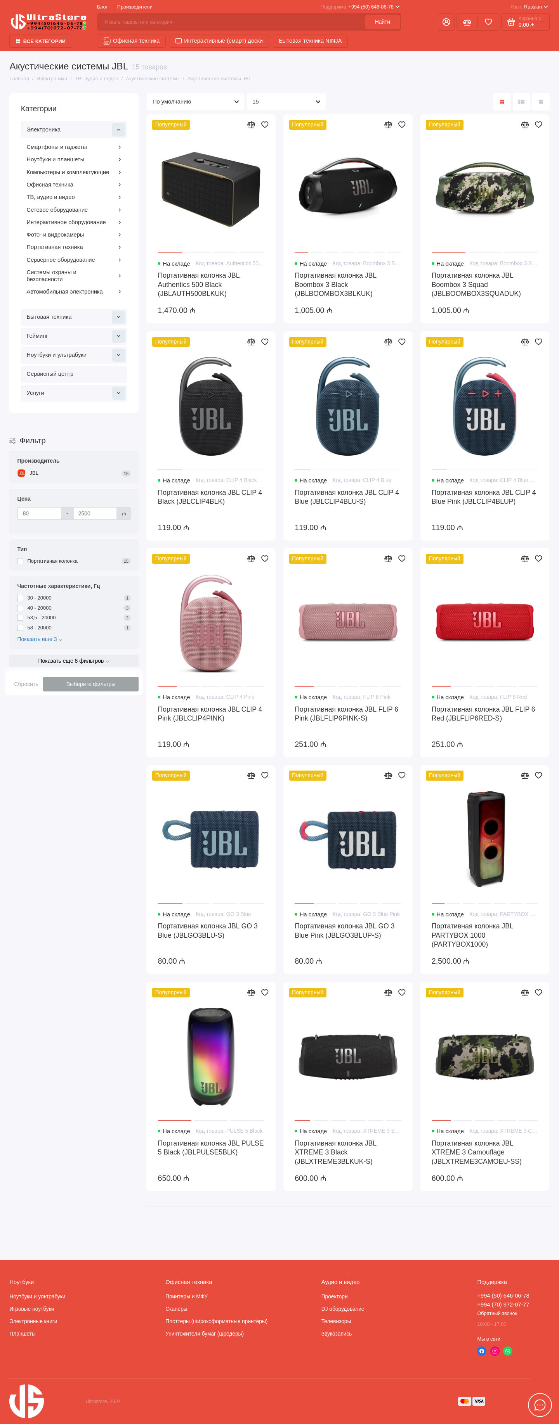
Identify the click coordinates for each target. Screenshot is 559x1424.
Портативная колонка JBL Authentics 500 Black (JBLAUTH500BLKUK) (199, 284)
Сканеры (176, 1309)
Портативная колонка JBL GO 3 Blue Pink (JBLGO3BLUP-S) (344, 930)
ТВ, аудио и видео (74, 197)
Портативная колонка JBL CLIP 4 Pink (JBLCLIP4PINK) (210, 713)
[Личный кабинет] (446, 22)
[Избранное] (488, 22)
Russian (529, 7)
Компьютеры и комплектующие (74, 172)
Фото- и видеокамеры (74, 235)
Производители (135, 7)
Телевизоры (336, 1321)
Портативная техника (74, 247)
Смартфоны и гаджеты (74, 147)
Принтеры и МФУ (186, 1297)
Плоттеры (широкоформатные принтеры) (216, 1321)
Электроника (76, 129)
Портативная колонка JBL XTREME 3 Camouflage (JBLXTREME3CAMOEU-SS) (477, 1152)
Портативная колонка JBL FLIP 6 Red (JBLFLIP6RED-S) (483, 713)
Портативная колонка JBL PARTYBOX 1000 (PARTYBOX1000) (472, 935)
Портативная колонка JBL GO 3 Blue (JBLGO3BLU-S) (208, 930)
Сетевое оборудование (74, 210)
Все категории (41, 41)
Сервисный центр (50, 374)
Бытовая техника (76, 317)
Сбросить (26, 684)
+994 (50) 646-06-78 (359, 7)
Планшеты (22, 1334)
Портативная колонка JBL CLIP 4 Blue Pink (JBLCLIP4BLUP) (484, 497)
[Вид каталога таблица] (540, 102)
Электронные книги (33, 1321)
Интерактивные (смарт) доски (219, 41)
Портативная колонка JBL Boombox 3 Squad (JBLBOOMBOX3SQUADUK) (476, 284)
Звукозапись (336, 1334)
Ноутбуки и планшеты (74, 159)
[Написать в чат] (540, 1405)
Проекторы (335, 1297)
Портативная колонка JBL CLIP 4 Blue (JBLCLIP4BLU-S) (347, 497)
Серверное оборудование (74, 260)
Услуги (76, 393)
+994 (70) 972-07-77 (503, 1304)
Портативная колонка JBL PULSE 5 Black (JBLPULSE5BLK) (211, 1147)
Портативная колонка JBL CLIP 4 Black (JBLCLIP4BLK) (210, 497)
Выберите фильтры (91, 684)
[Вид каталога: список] (521, 102)
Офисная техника (131, 41)
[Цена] (39, 513)
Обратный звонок (497, 1313)
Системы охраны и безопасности (74, 275)
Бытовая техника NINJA (310, 41)
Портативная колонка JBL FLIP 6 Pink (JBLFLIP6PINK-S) (346, 713)
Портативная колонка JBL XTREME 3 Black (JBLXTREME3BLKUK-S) (335, 1152)
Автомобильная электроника (74, 292)
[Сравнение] (467, 22)
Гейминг (76, 336)
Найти (382, 22)
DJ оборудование (343, 1309)
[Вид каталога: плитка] (502, 102)
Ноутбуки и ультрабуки (76, 355)
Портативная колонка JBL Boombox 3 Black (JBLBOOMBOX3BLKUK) (335, 284)
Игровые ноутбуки (31, 1309)
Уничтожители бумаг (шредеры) (204, 1334)
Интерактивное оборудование (74, 222)
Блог (102, 7)
